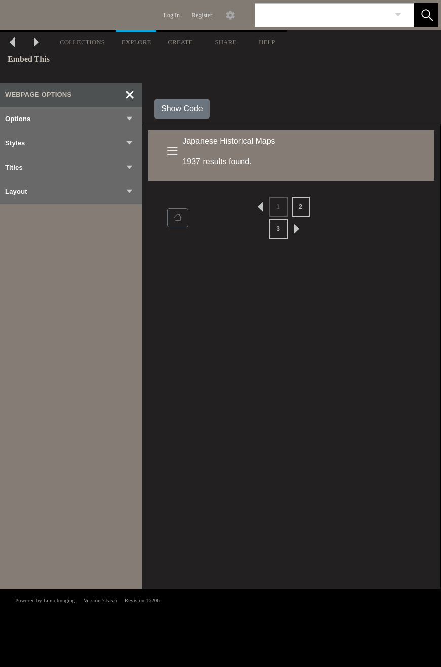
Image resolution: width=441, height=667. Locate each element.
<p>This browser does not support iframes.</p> (220, 627)
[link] (398, 15)
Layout (69, 192)
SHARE (225, 42)
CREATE (180, 42)
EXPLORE (136, 42)
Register (202, 15)
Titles (69, 168)
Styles (69, 143)
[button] (426, 15)
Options (69, 119)
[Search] (322, 15)
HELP (267, 42)
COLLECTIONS (82, 42)
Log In (172, 15)
